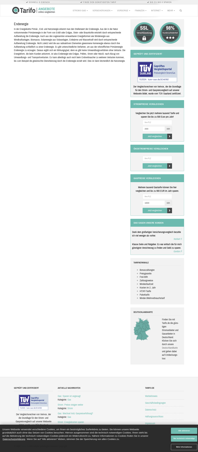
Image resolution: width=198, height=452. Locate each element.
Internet (157, 10)
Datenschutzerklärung (14, 439)
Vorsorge (123, 10)
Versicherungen (102, 10)
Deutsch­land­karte (170, 347)
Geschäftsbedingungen (155, 402)
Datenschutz (150, 409)
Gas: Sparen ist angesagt (69, 396)
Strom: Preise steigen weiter (70, 404)
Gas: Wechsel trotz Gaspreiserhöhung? (75, 413)
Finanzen (140, 10)
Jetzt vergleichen (160, 136)
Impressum (150, 423)
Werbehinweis (151, 396)
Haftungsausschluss (154, 416)
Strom (70, 408)
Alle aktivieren (184, 431)
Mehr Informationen (184, 447)
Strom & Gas (80, 10)
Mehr (171, 10)
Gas (69, 399)
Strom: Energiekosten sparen (71, 422)
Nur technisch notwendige (184, 438)
